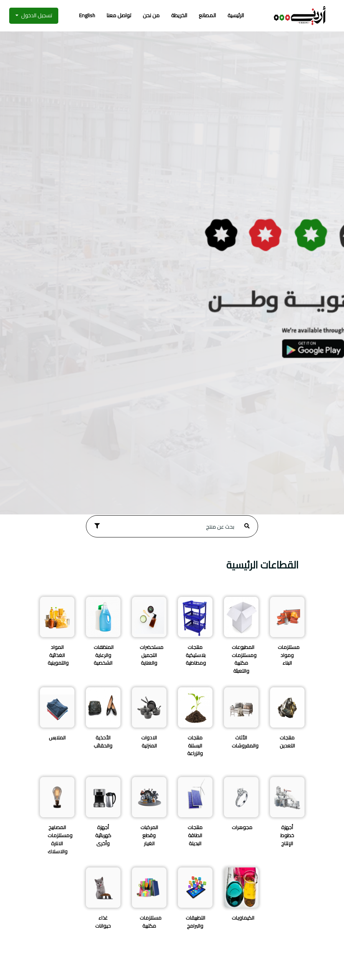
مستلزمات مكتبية (150, 921)
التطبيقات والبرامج (195, 921)
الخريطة (179, 15)
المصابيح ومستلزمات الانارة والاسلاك (60, 839)
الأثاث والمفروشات (245, 741)
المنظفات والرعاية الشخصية (104, 655)
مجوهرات (242, 827)
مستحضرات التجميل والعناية (151, 655)
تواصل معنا (119, 15)
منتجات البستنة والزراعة (195, 745)
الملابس (57, 737)
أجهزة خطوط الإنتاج (287, 835)
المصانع (207, 15)
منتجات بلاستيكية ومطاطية (196, 655)
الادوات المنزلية (149, 741)
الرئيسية (235, 15)
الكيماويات (243, 917)
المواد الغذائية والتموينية (58, 655)
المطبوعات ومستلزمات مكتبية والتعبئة (244, 658)
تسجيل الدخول (36, 15)
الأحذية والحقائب (103, 741)
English (87, 15)
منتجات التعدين (287, 741)
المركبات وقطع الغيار (149, 835)
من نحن (151, 15)
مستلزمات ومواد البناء (289, 655)
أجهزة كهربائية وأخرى (103, 835)
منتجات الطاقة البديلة (195, 835)
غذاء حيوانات (103, 921)
